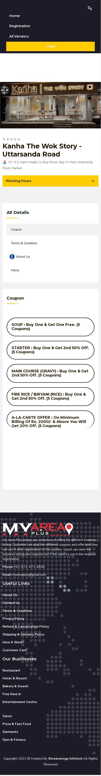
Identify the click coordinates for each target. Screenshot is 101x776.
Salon (7, 717)
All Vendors (19, 37)
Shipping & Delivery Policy (23, 635)
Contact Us (11, 603)
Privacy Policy (13, 619)
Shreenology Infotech (65, 759)
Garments (10, 732)
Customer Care (14, 651)
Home (14, 16)
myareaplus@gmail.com (29, 575)
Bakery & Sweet (15, 687)
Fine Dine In (11, 695)
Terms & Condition (17, 611)
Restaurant (11, 671)
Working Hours (18, 182)
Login (50, 47)
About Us (9, 596)
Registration (19, 27)
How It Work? (13, 643)
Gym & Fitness (14, 740)
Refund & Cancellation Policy (25, 627)
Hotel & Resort (14, 679)
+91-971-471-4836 (29, 567)
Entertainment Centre (19, 703)
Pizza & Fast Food (16, 725)
